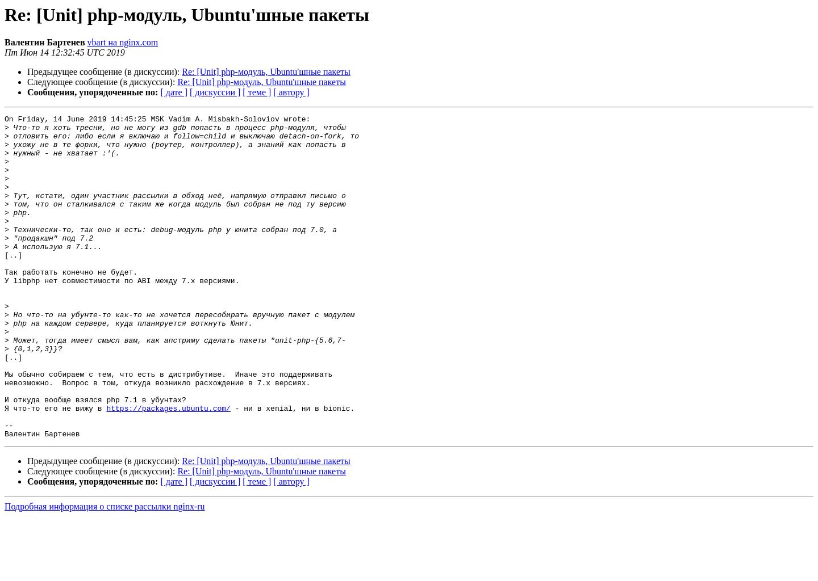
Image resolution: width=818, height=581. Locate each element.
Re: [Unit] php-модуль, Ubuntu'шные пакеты (266, 72)
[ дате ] (173, 92)
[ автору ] (291, 92)
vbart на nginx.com (122, 42)
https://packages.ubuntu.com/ (168, 467)
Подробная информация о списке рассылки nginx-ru (105, 571)
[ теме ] (257, 92)
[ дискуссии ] (215, 92)
